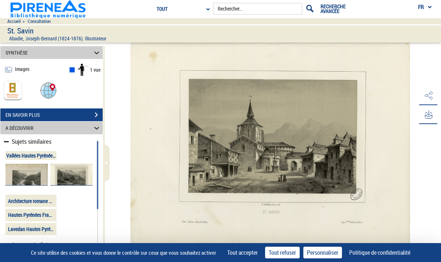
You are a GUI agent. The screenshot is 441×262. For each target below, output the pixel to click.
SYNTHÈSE (53, 52)
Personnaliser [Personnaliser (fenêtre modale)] (322, 253)
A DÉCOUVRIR (53, 128)
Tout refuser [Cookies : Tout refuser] (282, 253)
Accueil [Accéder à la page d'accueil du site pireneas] (14, 21)
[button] (48, 90)
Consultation (39, 21)
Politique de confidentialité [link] (379, 253)
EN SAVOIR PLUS (54, 115)
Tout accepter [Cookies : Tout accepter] (242, 253)
